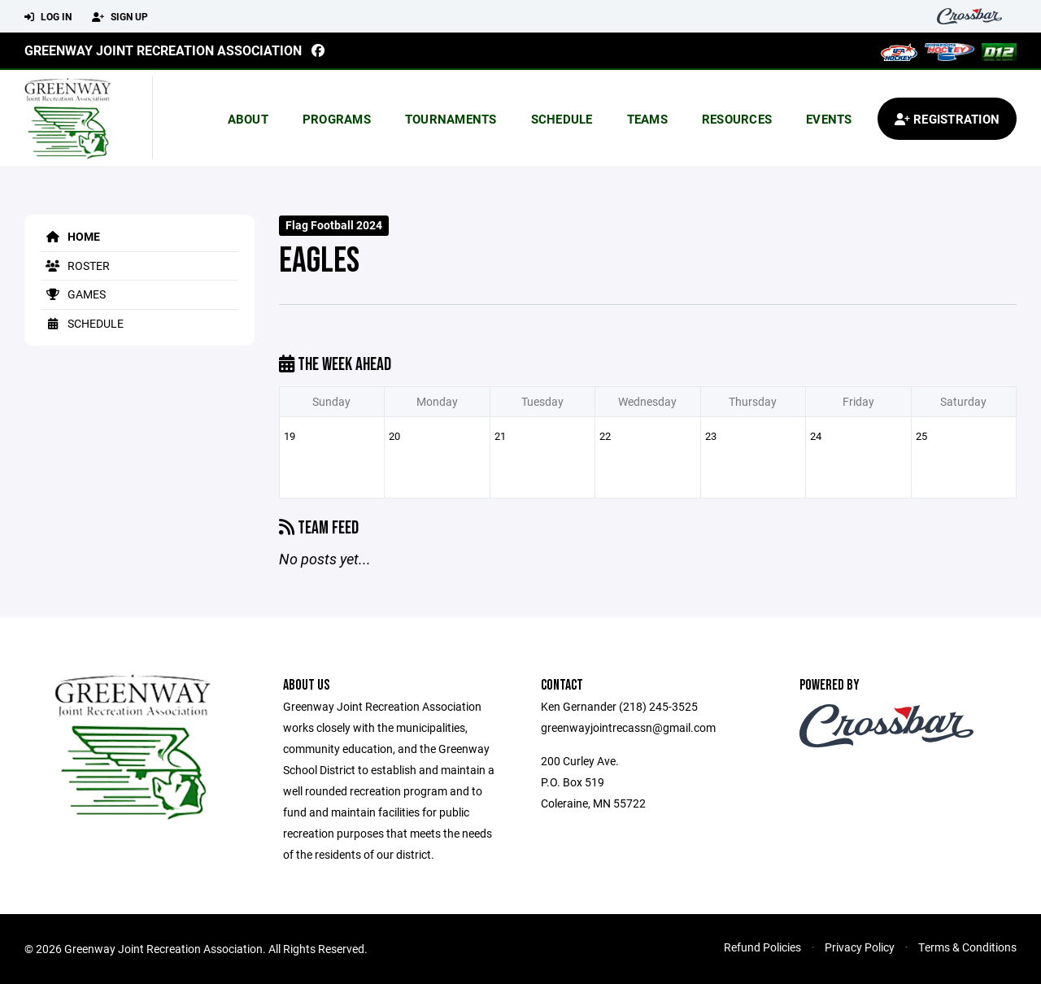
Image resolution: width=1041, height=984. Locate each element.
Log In (48, 17)
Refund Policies (762, 947)
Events (829, 119)
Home (70, 236)
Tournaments (451, 119)
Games (73, 294)
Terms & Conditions (967, 947)
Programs (337, 119)
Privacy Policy (860, 947)
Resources (737, 119)
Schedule (562, 119)
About (248, 119)
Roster (75, 265)
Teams (647, 119)
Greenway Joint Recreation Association (163, 50)
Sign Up (120, 17)
